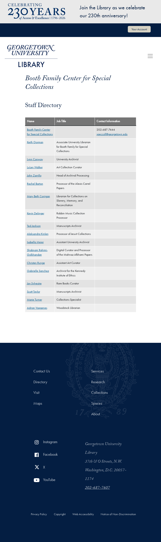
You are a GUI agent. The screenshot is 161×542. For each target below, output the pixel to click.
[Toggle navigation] (150, 56)
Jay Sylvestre (34, 283)
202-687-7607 (97, 488)
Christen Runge (36, 263)
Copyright (60, 514)
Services (97, 371)
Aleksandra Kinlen (37, 234)
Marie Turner (34, 299)
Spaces (96, 403)
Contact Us (41, 371)
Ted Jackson (34, 226)
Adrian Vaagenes (37, 308)
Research (98, 382)
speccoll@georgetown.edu (112, 134)
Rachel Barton (35, 184)
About (95, 414)
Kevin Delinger (35, 213)
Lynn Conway (35, 159)
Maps (37, 403)
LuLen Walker (35, 167)
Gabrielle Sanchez (38, 271)
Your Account (139, 29)
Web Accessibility (83, 514)
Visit (36, 392)
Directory (40, 382)
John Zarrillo (34, 175)
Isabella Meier (35, 242)
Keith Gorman (35, 142)
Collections (99, 392)
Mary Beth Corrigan (38, 196)
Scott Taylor (33, 291)
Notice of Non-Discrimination (118, 514)
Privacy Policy (39, 514)
